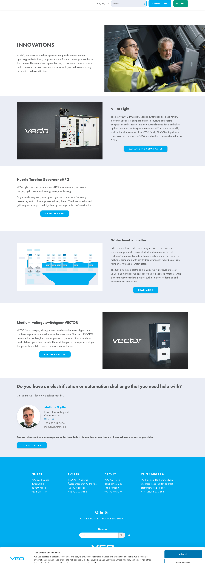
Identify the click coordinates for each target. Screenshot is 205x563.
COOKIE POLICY (89, 518)
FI (102, 6)
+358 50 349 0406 (54, 423)
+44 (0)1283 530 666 (152, 491)
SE (107, 6)
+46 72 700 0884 (77, 491)
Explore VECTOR (55, 354)
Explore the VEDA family (146, 148)
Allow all (183, 539)
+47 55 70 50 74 (113, 491)
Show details (137, 556)
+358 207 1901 (40, 491)
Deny (183, 556)
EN (97, 6)
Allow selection (183, 547)
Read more (145, 289)
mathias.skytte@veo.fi (55, 426)
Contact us (159, 6)
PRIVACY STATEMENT (113, 518)
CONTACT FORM (32, 445)
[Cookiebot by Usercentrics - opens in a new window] (16, 558)
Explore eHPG (54, 213)
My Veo (181, 6)
